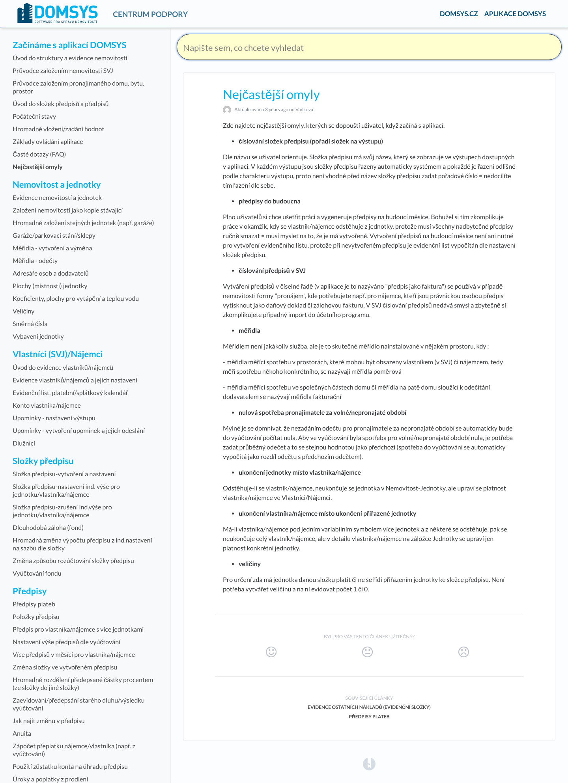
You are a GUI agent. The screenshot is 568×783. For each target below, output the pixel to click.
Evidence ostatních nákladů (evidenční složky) (369, 707)
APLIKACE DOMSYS (515, 13)
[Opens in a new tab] (369, 764)
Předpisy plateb (369, 717)
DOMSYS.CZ (459, 13)
